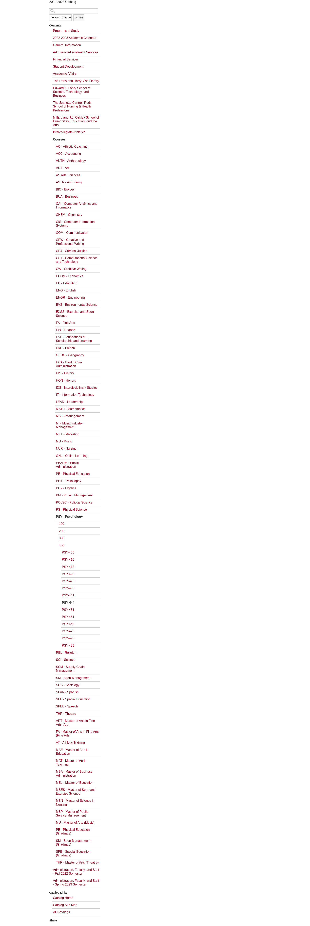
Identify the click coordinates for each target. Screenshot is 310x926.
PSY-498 (68, 638)
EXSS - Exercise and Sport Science (75, 313)
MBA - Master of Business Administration (74, 773)
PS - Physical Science (71, 509)
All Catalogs (61, 912)
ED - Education (66, 283)
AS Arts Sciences (68, 175)
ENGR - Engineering (70, 297)
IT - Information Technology (75, 394)
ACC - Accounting (68, 153)
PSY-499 (68, 645)
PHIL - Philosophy (68, 481)
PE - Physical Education (73, 473)
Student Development (68, 66)
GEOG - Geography (70, 355)
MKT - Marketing (67, 434)
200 (61, 531)
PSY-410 (68, 559)
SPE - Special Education (73, 699)
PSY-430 (68, 588)
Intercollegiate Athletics (69, 132)
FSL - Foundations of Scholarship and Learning (74, 338)
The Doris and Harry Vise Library (76, 81)
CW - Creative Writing (71, 269)
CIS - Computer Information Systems (75, 223)
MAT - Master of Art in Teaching (71, 762)
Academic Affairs (65, 73)
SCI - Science (65, 659)
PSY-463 (68, 624)
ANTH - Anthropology (71, 160)
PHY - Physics (66, 488)
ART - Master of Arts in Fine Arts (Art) (75, 722)
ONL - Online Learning (72, 455)
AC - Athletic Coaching (72, 146)
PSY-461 (68, 617)
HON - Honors (66, 380)
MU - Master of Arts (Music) (75, 822)
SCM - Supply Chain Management (70, 668)
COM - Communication (72, 232)
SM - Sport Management (73, 678)
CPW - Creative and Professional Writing (70, 241)
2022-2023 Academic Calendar (74, 38)
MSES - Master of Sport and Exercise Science (75, 791)
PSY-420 (68, 574)
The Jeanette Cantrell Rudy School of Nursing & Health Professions (72, 106)
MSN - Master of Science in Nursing (75, 802)
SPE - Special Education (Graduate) (73, 853)
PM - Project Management (74, 495)
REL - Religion (66, 652)
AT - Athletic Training (70, 742)
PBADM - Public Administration (67, 464)
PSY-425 (68, 581)
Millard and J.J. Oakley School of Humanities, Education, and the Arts (76, 121)
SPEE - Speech (67, 706)
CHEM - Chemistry (69, 214)
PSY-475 (68, 631)
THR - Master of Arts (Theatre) (77, 862)
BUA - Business (67, 196)
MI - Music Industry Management (69, 425)
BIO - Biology (65, 189)
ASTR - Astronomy (69, 182)
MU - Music (64, 441)
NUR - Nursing (66, 448)
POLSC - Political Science (74, 502)
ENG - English (66, 290)
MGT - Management (70, 416)
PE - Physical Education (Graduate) (73, 831)
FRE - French (65, 348)
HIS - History (65, 373)
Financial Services (66, 59)
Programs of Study (66, 30)
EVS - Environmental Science (76, 304)
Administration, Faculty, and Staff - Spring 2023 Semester (76, 882)
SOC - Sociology (67, 685)
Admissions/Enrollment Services (75, 52)
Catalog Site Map (65, 905)
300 (61, 538)
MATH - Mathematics (70, 409)
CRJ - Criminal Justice (71, 251)
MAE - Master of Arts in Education (72, 751)
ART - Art (62, 168)
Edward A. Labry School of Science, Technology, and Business (71, 91)
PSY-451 (68, 609)
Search (79, 17)
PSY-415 (68, 567)
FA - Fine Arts (65, 322)
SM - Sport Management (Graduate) (73, 842)
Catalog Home (63, 898)
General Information (67, 45)
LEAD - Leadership (69, 402)
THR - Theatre (66, 713)
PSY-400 (68, 552)
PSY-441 (68, 595)
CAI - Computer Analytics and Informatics (76, 205)
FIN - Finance (65, 330)
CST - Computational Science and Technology (76, 259)
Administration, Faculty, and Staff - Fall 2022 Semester (76, 871)
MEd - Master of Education (74, 782)
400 (61, 545)
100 (61, 523)
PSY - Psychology (69, 516)
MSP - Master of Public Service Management (72, 813)
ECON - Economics (69, 276)
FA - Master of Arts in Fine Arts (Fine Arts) (77, 733)
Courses (59, 139)
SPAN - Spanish (67, 692)
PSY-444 (68, 602)
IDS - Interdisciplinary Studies (76, 387)
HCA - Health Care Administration (69, 364)
